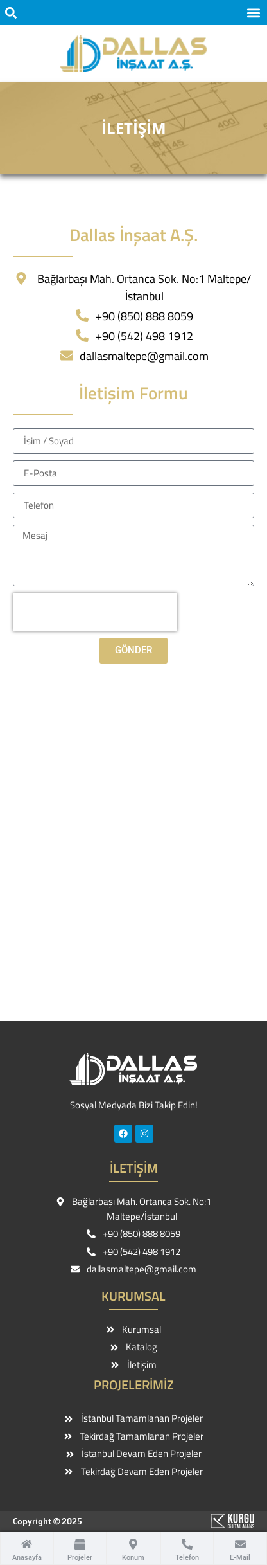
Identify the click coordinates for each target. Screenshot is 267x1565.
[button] (10, 12)
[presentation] (95, 612)
